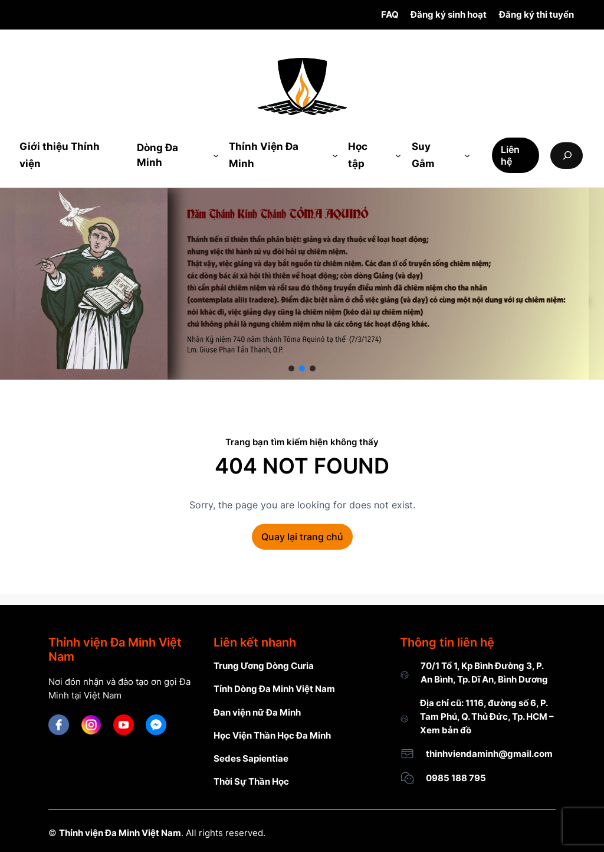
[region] (302, 283)
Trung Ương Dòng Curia (264, 665)
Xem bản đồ (445, 730)
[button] (291, 368)
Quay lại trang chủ (302, 537)
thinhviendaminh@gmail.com (489, 753)
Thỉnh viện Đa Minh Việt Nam (120, 832)
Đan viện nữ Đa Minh (257, 712)
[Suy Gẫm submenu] (467, 155)
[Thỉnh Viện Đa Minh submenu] (335, 155)
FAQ (390, 14)
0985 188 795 (456, 778)
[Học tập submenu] (398, 155)
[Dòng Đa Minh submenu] (216, 155)
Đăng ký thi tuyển (536, 14)
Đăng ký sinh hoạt (449, 14)
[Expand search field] (566, 155)
